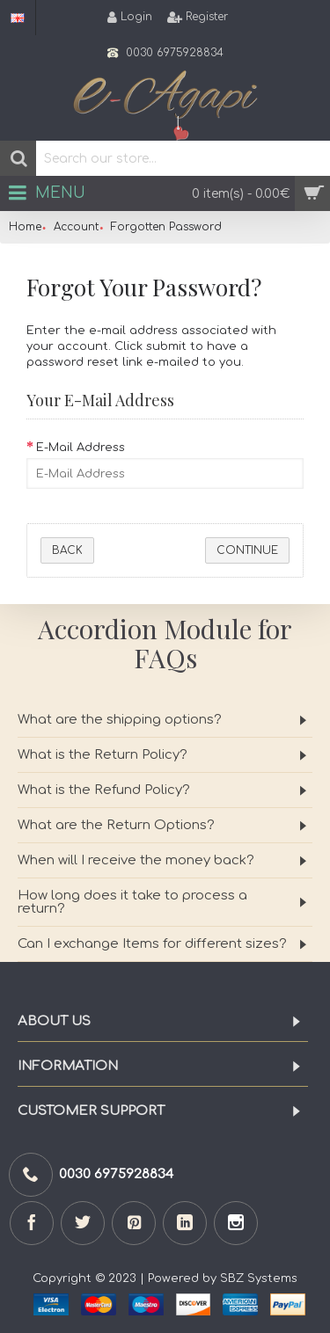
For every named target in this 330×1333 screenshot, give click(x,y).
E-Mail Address (80, 447)
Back (67, 550)
